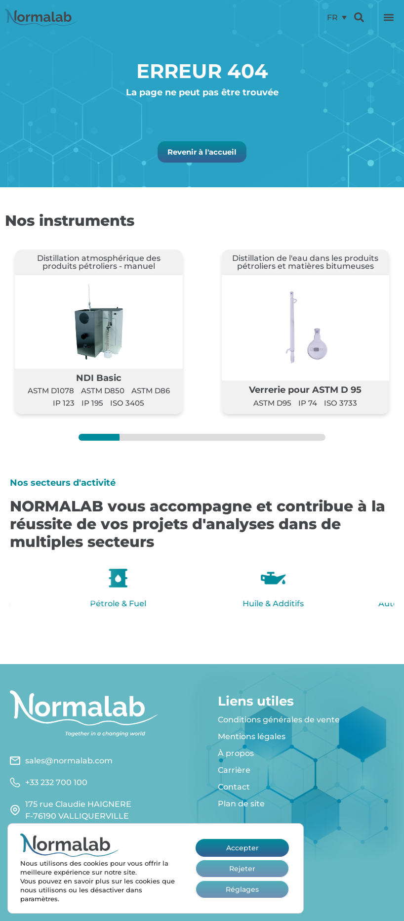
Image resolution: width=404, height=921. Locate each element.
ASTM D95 (272, 403)
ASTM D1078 (51, 390)
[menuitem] (337, 17)
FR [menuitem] (332, 17)
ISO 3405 (127, 403)
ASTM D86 (150, 390)
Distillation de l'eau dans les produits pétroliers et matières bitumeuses (305, 262)
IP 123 (64, 403)
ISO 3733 (340, 403)
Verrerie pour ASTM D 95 (305, 389)
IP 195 (92, 403)
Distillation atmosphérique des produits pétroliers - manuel (99, 262)
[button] (388, 17)
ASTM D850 (102, 390)
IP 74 (307, 403)
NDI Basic (98, 377)
